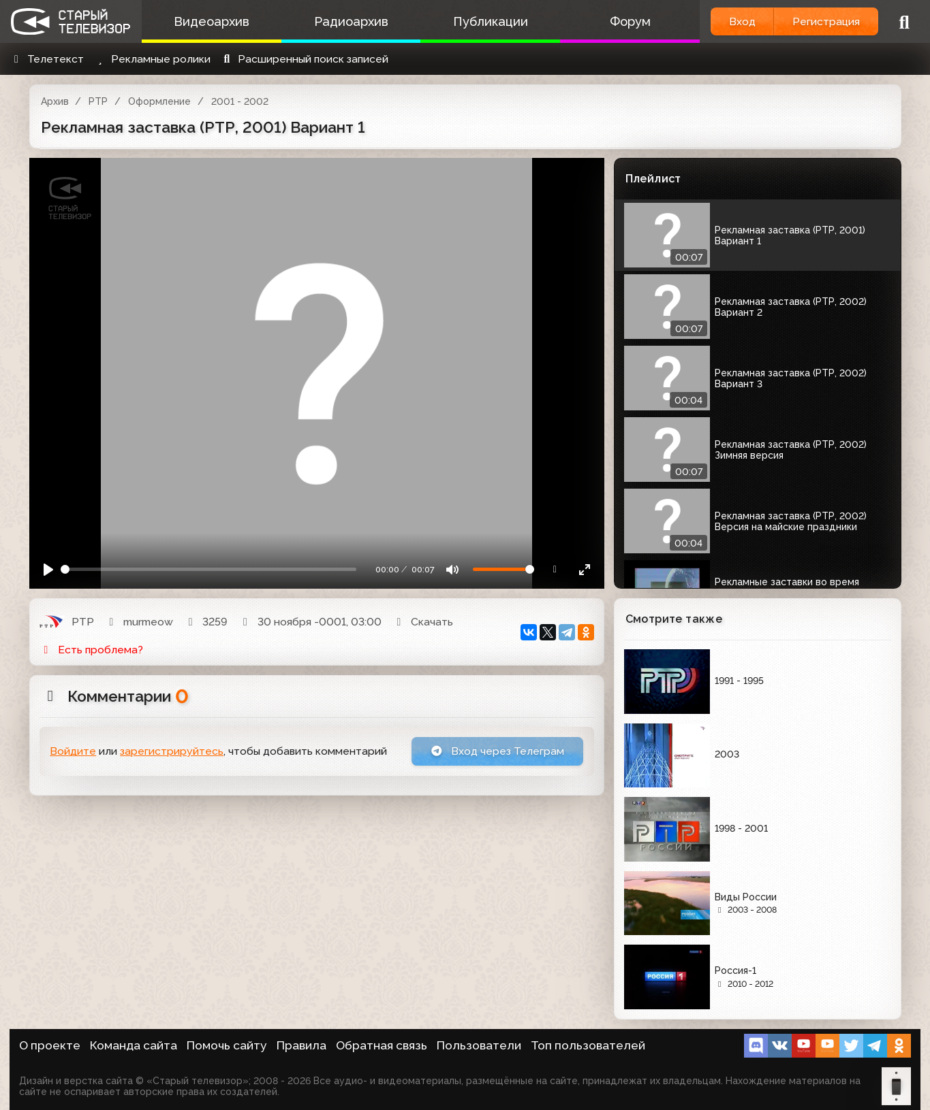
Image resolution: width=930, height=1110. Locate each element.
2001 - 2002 (239, 101)
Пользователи (479, 1045)
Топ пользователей (588, 1045)
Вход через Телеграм (497, 751)
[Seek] (208, 569)
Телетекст (47, 58)
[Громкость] (503, 569)
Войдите (73, 751)
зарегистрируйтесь (171, 751)
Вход (741, 21)
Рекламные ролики (152, 58)
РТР (98, 101)
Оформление (159, 101)
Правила (301, 1045)
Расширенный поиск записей (304, 58)
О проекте (49, 1045)
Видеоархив (211, 21)
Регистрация (826, 21)
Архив (55, 101)
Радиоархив (350, 21)
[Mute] (452, 569)
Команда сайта (133, 1045)
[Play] (48, 569)
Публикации (489, 21)
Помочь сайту (227, 1045)
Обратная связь (381, 1045)
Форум (628, 21)
